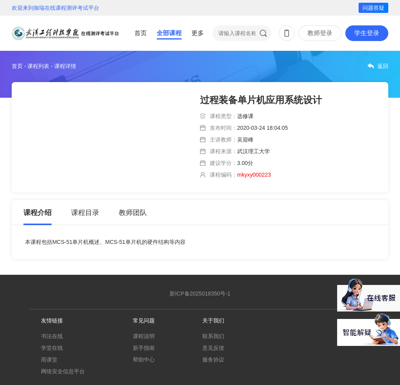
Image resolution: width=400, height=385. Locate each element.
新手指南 (144, 348)
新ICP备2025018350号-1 (200, 293)
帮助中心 (144, 359)
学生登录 (366, 33)
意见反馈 (213, 348)
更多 (197, 33)
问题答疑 (373, 8)
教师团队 (133, 213)
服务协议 (213, 359)
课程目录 (85, 213)
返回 (382, 66)
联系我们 (213, 336)
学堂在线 (52, 348)
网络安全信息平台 (63, 371)
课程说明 (144, 336)
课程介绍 (37, 213)
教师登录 (319, 33)
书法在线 (52, 336)
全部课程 (169, 33)
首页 (140, 33)
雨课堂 (49, 359)
